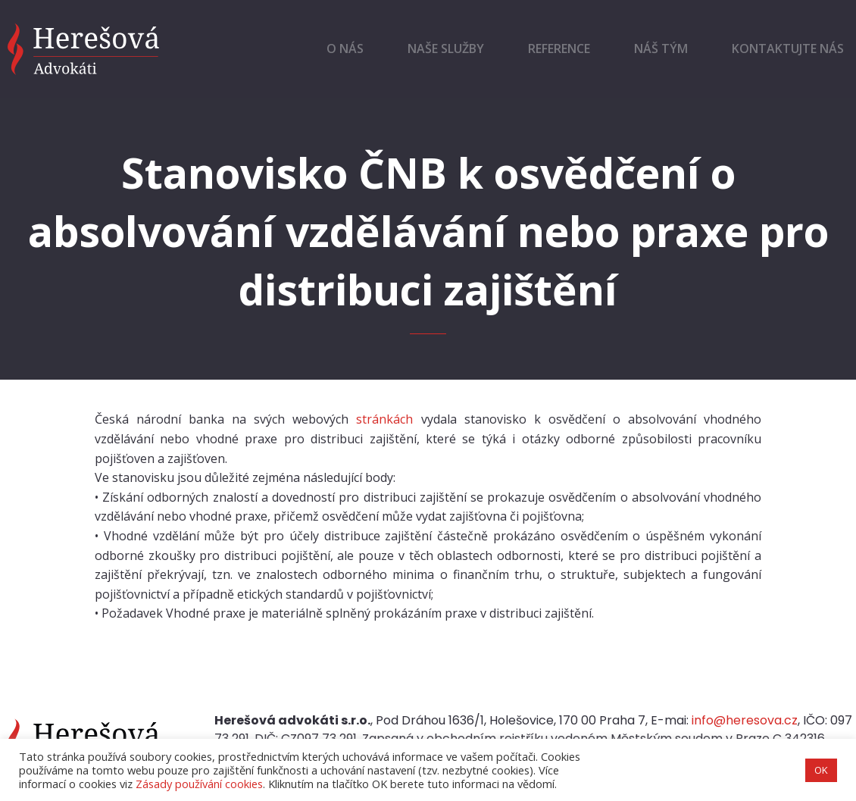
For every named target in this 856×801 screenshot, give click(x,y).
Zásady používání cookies (199, 783)
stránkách (384, 419)
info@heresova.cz (745, 720)
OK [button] (821, 770)
